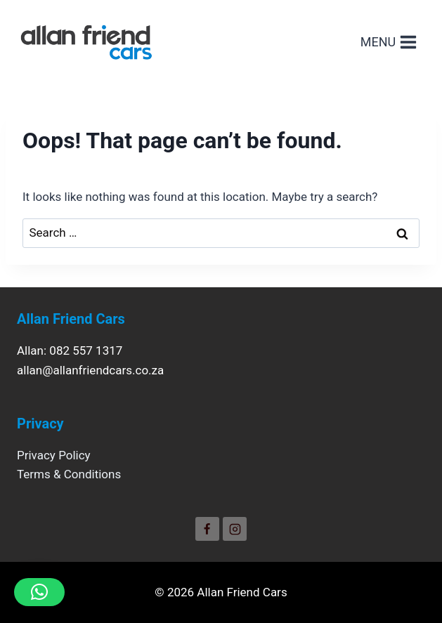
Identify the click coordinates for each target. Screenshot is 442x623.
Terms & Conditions (69, 474)
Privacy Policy (54, 455)
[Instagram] (235, 529)
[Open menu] (389, 42)
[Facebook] (207, 529)
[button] (39, 592)
